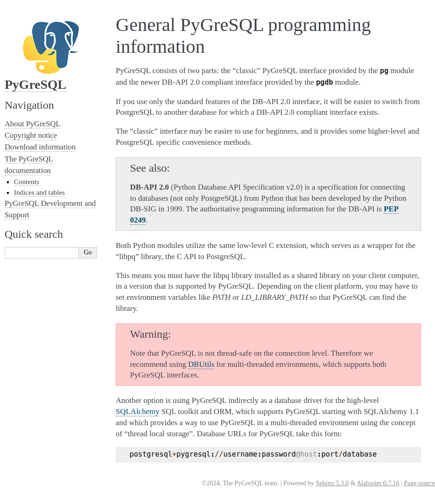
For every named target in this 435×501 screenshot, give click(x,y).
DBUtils (201, 364)
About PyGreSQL (33, 123)
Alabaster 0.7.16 (378, 483)
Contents (26, 182)
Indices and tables (39, 192)
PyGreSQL (35, 84)
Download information (40, 146)
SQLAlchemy (137, 411)
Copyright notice (31, 135)
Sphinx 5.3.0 (332, 483)
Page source (419, 483)
